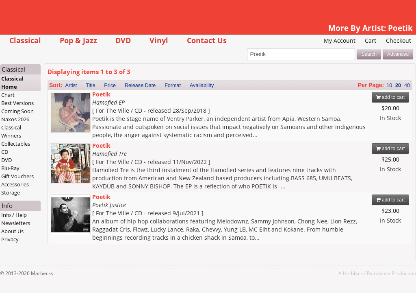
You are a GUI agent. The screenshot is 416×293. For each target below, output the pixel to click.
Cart (370, 40)
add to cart (390, 97)
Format (173, 85)
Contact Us (207, 40)
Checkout (398, 40)
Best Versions (17, 103)
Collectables (15, 143)
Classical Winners (11, 131)
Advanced (398, 54)
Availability (202, 85)
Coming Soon (17, 111)
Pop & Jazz (78, 40)
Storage (10, 192)
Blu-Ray (10, 168)
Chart (8, 94)
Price (110, 85)
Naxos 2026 (15, 119)
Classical (25, 40)
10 (389, 85)
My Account (339, 40)
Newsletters (15, 223)
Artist (71, 85)
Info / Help (14, 215)
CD (4, 151)
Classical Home (12, 82)
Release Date (140, 85)
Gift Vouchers (17, 176)
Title (90, 85)
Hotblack (353, 273)
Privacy (10, 239)
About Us (12, 231)
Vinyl (159, 40)
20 (398, 85)
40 (407, 85)
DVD (123, 40)
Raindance (378, 273)
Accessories (15, 184)
